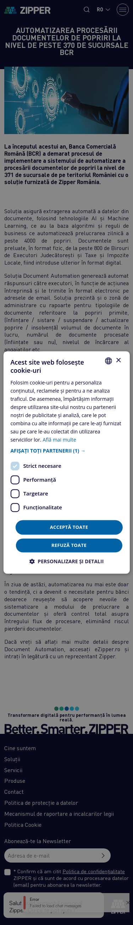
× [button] (118, 360)
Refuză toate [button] (69, 545)
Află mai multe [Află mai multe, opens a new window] (59, 440)
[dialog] (66, 462)
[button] (66, 451)
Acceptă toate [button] (69, 527)
